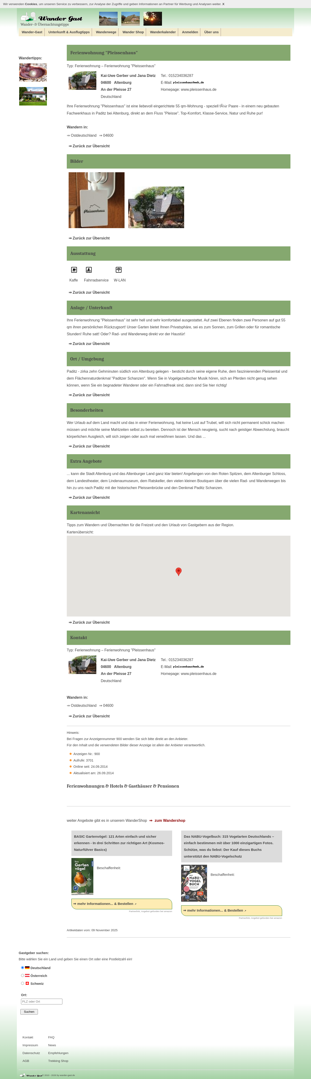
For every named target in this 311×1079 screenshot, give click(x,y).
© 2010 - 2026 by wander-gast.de (58, 1075)
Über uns (211, 32)
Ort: (41, 998)
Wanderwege (106, 32)
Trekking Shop (58, 1061)
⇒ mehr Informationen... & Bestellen (103, 904)
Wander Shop (133, 32)
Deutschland (35, 968)
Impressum (30, 1045)
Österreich (34, 976)
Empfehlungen (58, 1053)
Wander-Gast (32, 32)
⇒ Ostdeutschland (82, 135)
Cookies (31, 4)
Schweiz (32, 983)
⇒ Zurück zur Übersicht (89, 146)
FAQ (51, 1037)
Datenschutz (31, 1053)
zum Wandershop (169, 820)
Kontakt (27, 1037)
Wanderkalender (163, 32)
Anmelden (190, 32)
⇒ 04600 (106, 135)
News (52, 1045)
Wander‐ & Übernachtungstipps (51, 19)
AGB (25, 1061)
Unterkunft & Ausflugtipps (69, 32)
